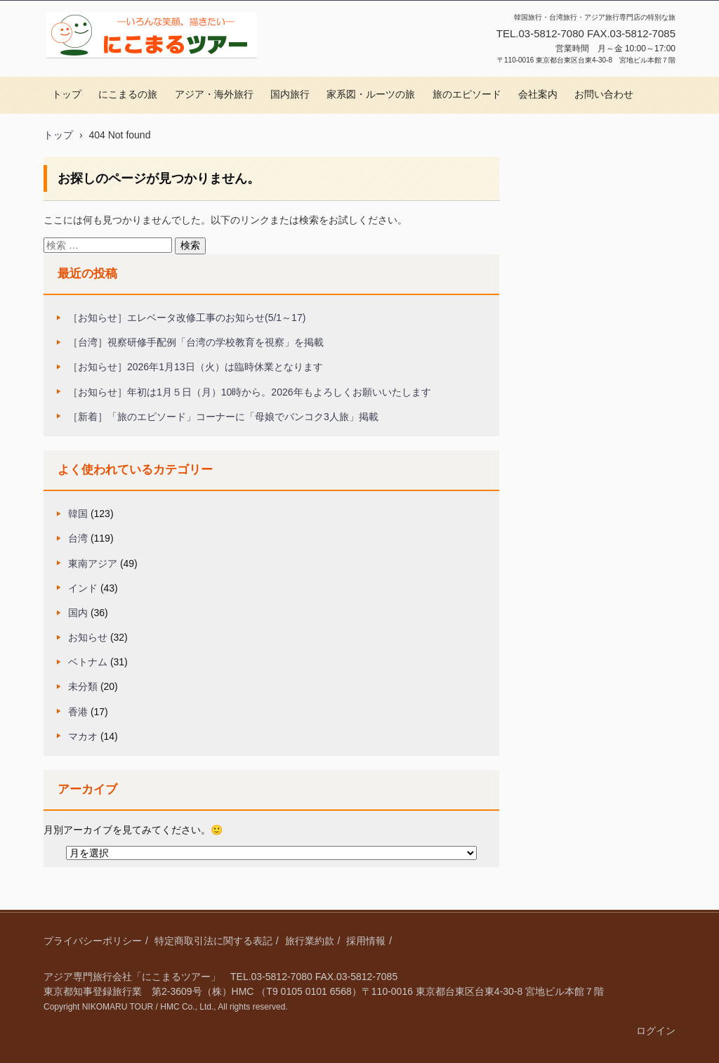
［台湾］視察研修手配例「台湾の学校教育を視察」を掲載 (196, 342)
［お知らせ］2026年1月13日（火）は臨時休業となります (195, 366)
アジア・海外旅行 (214, 94)
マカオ (83, 736)
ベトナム (87, 661)
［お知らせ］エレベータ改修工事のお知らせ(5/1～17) (186, 317)
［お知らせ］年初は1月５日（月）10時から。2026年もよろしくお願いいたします (249, 392)
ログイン (655, 1030)
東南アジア (92, 563)
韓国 (78, 513)
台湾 (78, 538)
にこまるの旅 (127, 94)
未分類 (83, 686)
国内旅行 (290, 94)
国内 (78, 612)
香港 (78, 711)
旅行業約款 (309, 940)
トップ (66, 94)
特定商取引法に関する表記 (213, 940)
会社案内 (538, 94)
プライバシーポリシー (93, 940)
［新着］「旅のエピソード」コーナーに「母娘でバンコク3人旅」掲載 (223, 416)
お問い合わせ (603, 94)
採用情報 (365, 940)
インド (83, 588)
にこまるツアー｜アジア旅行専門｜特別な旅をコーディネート (149, 73)
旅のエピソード (467, 94)
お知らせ (87, 637)
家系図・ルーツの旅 (370, 94)
